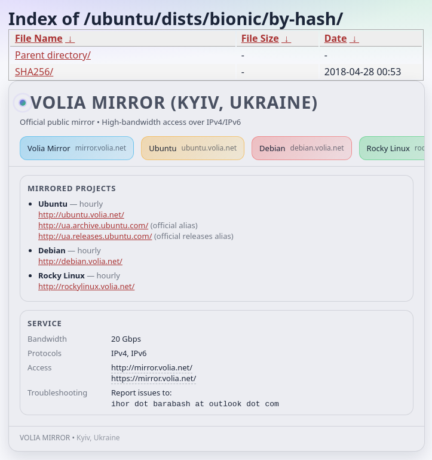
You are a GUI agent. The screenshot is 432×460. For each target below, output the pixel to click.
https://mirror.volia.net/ (153, 378)
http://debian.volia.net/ (80, 261)
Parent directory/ (53, 55)
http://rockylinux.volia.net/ (86, 286)
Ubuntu (193, 148)
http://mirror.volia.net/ (151, 367)
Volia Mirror (76, 148)
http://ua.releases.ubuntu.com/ (95, 236)
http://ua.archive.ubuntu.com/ (93, 225)
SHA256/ (34, 71)
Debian (301, 148)
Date (335, 38)
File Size (260, 38)
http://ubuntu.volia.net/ (81, 214)
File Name (39, 38)
